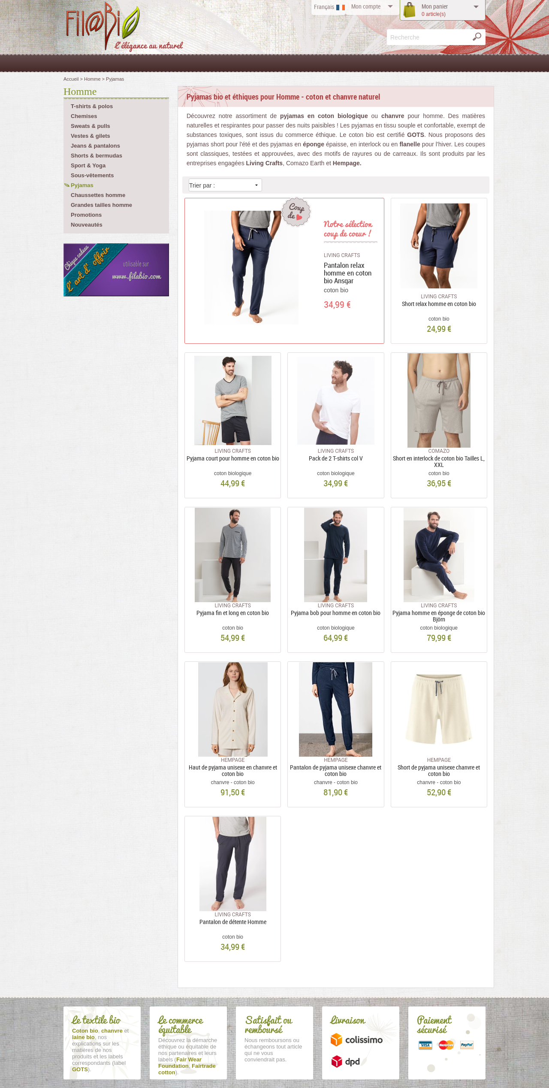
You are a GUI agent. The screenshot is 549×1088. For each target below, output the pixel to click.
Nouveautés (87, 224)
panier (435, 10)
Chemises (84, 116)
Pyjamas (82, 185)
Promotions (86, 215)
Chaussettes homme (98, 195)
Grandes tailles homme (101, 205)
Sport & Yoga (88, 165)
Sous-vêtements (92, 175)
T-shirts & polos (92, 106)
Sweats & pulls (90, 126)
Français (324, 7)
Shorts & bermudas (96, 155)
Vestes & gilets (90, 136)
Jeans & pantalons (95, 145)
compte (365, 6)
